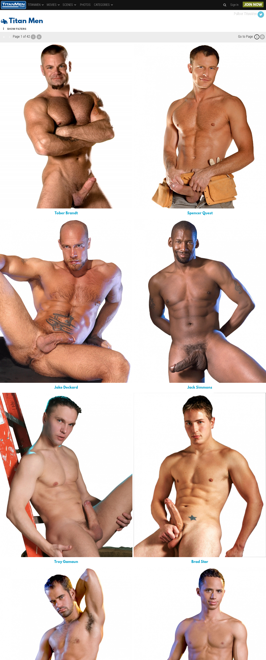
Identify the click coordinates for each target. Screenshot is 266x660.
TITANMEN (36, 5)
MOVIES (53, 5)
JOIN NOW (253, 5)
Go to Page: (246, 37)
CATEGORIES (103, 5)
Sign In (234, 5)
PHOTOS (85, 5)
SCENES (70, 5)
